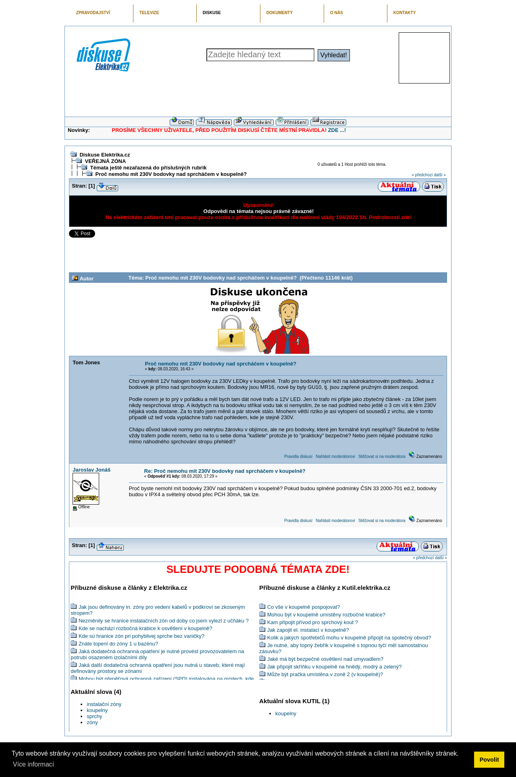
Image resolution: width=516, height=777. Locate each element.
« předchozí (422, 175)
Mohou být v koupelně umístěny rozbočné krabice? (326, 615)
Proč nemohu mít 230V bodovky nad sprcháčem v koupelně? (171, 174)
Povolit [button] (489, 759)
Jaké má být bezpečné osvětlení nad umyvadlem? (325, 659)
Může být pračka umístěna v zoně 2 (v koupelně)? (325, 674)
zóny (92, 722)
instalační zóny (104, 704)
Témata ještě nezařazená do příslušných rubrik (148, 168)
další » (439, 175)
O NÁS (336, 12)
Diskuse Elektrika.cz (104, 155)
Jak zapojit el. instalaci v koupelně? (308, 630)
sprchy (94, 716)
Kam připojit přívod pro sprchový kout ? (312, 622)
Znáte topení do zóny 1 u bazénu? (118, 644)
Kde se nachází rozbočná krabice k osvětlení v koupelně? (145, 628)
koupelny (97, 710)
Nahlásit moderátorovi (335, 456)
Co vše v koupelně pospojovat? (303, 607)
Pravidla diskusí (298, 456)
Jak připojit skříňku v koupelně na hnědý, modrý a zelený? (334, 667)
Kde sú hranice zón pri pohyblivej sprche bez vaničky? (141, 636)
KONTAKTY (404, 12)
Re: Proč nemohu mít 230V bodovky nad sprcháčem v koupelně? (225, 471)
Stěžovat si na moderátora (382, 456)
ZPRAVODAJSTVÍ (93, 12)
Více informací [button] (33, 764)
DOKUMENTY (279, 12)
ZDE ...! (337, 130)
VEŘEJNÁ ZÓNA (105, 161)
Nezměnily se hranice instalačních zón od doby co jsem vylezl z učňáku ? (164, 621)
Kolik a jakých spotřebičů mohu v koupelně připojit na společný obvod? (349, 638)
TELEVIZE (149, 12)
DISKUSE (212, 12)
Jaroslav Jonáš (91, 470)
